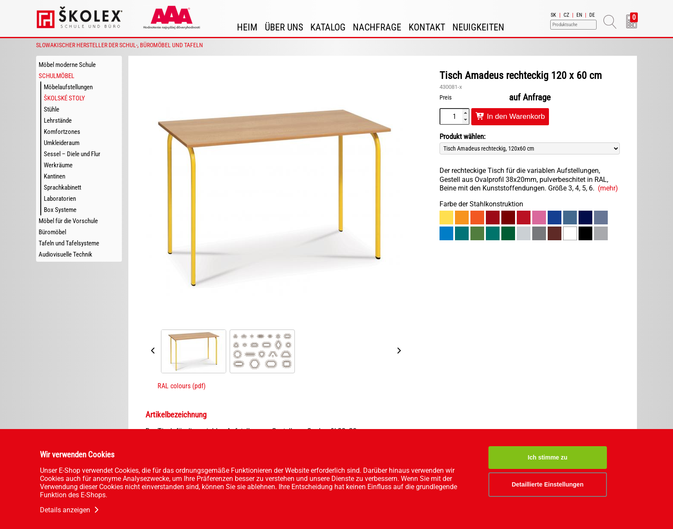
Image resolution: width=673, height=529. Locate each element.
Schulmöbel (56, 76)
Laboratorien (60, 199)
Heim (247, 27)
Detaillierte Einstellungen (547, 484)
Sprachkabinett (62, 187)
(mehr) (608, 188)
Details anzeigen (70, 510)
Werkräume (58, 165)
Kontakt (427, 27)
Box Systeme (60, 210)
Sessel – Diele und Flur (72, 154)
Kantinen (54, 176)
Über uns (284, 27)
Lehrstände (58, 120)
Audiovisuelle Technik (65, 254)
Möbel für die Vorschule (68, 221)
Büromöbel (52, 232)
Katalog (328, 27)
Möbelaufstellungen (68, 87)
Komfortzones (62, 132)
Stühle (51, 109)
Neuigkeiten (478, 27)
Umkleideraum (61, 143)
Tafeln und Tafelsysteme (69, 243)
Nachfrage (377, 27)
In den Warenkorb (510, 116)
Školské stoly (64, 98)
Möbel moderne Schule (67, 65)
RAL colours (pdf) (182, 386)
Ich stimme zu (548, 457)
